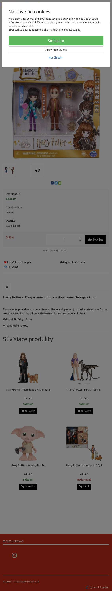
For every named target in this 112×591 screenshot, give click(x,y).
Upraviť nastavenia (56, 49)
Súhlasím (56, 40)
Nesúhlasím (56, 57)
